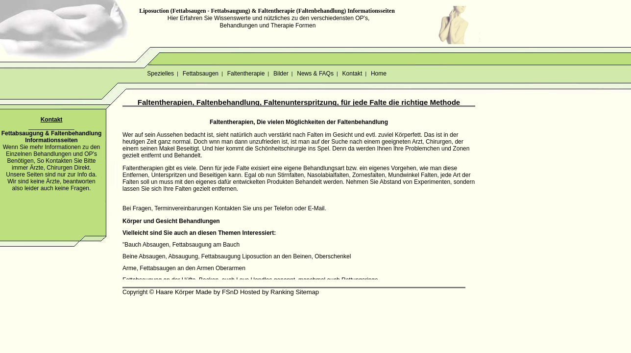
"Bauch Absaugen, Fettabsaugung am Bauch (181, 244)
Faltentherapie (245, 73)
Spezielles (160, 73)
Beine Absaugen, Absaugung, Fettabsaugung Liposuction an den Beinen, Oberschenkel (236, 256)
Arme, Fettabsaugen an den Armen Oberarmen (183, 268)
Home (378, 73)
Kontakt (352, 73)
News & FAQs (315, 73)
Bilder (281, 73)
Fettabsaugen (200, 73)
